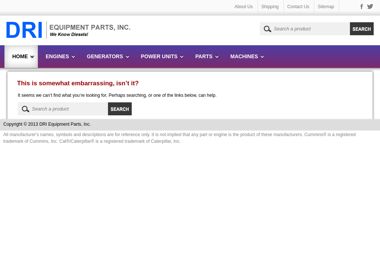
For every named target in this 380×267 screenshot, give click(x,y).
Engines (57, 56)
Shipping (270, 6)
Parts (203, 56)
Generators (105, 56)
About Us (244, 6)
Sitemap (326, 6)
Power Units (159, 56)
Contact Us (298, 6)
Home (20, 56)
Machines (244, 56)
